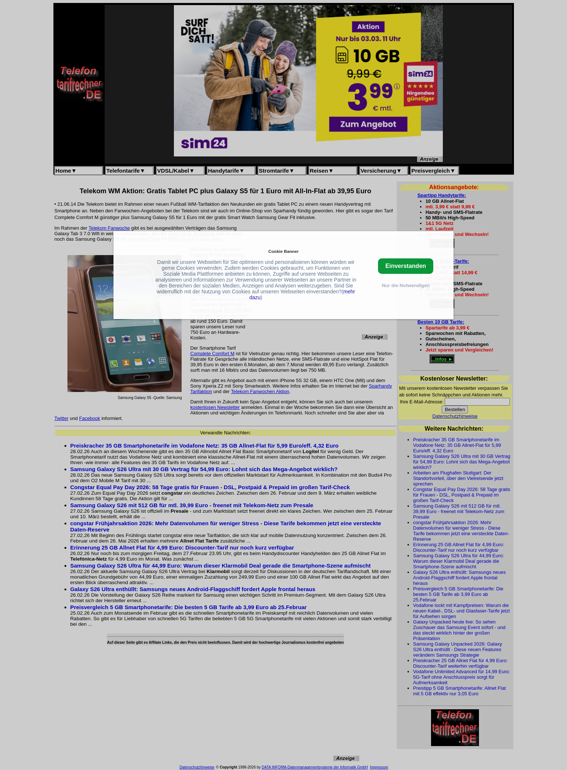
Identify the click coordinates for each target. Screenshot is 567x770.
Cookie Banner (283, 251)
